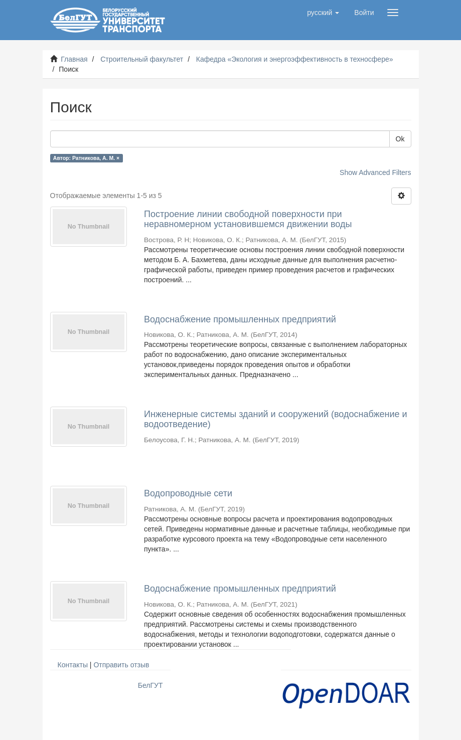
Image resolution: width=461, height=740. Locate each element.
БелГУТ (150, 685)
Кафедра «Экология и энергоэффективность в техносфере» (294, 59)
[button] (323, 12)
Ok (400, 139)
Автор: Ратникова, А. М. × (86, 158)
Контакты (73, 665)
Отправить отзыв (121, 665)
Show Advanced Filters (375, 172)
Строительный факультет (141, 59)
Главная (74, 59)
